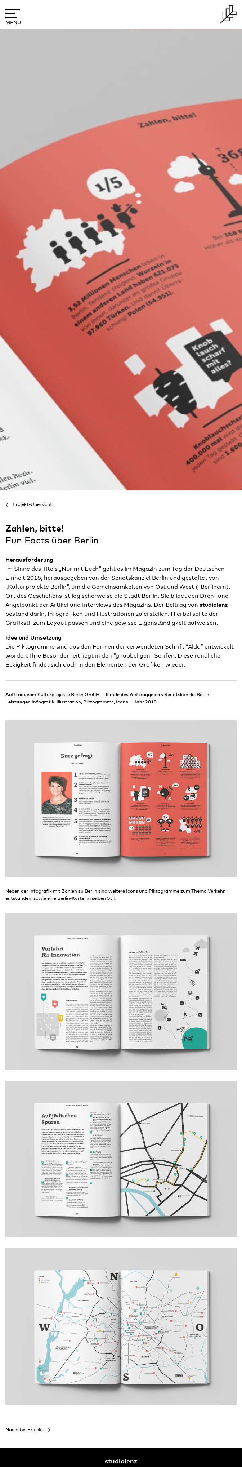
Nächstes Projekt (24, 1429)
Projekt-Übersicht (32, 504)
